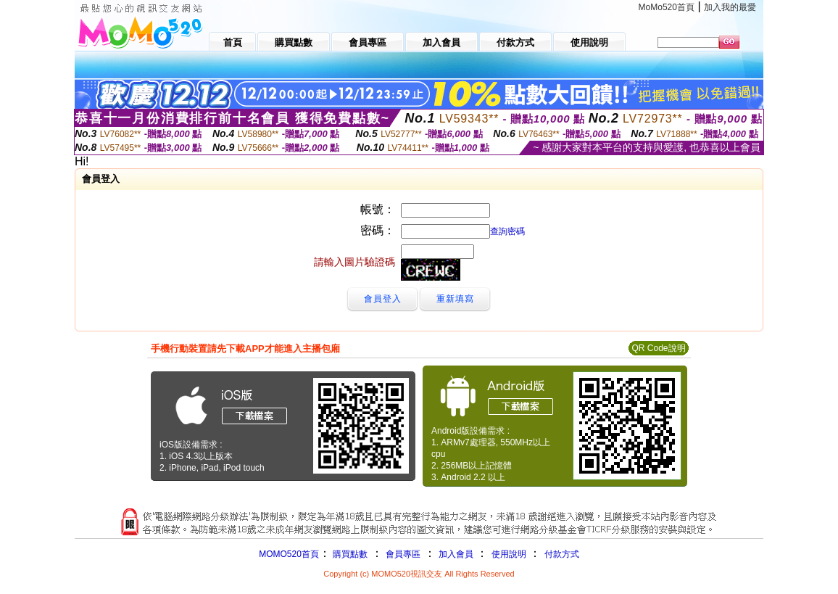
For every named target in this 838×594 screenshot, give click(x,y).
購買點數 (349, 554)
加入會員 (456, 554)
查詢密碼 (507, 231)
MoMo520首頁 (666, 7)
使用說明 (508, 554)
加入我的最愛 (730, 7)
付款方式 (561, 554)
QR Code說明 (658, 348)
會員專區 (403, 554)
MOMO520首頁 (289, 554)
